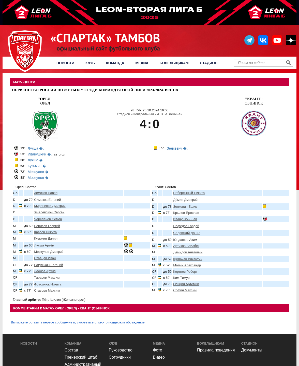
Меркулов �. (39, 172)
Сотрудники (120, 357)
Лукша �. (36, 148)
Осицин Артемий (186, 284)
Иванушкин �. (40, 154)
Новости (65, 63)
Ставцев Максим (47, 290)
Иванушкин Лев (185, 219)
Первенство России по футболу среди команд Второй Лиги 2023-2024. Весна (95, 90)
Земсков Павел (45, 193)
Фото (157, 350)
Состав (71, 350)
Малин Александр (187, 265)
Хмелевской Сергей (49, 212)
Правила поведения (216, 350)
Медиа (142, 63)
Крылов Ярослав (186, 213)
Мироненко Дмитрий (50, 206)
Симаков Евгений (47, 200)
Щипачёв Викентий (187, 259)
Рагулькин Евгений (48, 265)
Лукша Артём (44, 245)
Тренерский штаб (81, 357)
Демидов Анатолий (187, 252)
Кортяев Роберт (185, 271)
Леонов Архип (44, 271)
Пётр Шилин (51, 300)
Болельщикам (174, 63)
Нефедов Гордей (186, 226)
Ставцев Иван (45, 258)
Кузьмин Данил (45, 238)
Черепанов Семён (48, 219)
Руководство (121, 350)
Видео (159, 357)
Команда (115, 63)
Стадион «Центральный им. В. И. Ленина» (149, 114)
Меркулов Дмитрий (49, 252)
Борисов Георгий (47, 226)
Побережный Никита (189, 193)
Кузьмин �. (37, 166)
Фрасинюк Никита (47, 284)
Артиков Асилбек (186, 246)
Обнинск (254, 101)
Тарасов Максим (46, 277)
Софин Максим (185, 290)
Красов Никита (45, 232)
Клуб (90, 63)
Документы (251, 350)
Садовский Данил (186, 233)
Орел (45, 101)
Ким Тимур (181, 278)
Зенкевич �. (177, 148)
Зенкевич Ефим (185, 206)
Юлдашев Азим (185, 240)
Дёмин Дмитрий (185, 200)
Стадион (208, 63)
